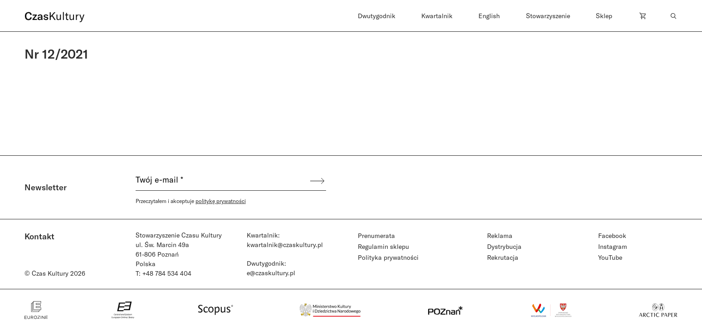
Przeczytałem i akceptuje (191, 200)
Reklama (499, 235)
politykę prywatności (220, 201)
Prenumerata (376, 235)
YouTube (610, 257)
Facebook (612, 235)
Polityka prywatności (388, 257)
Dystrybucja (504, 246)
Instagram (612, 246)
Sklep (604, 16)
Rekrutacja (502, 257)
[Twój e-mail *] (222, 180)
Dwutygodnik (376, 16)
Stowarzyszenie (548, 16)
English (489, 16)
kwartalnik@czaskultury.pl (285, 244)
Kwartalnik (437, 16)
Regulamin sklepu (383, 246)
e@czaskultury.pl (271, 273)
